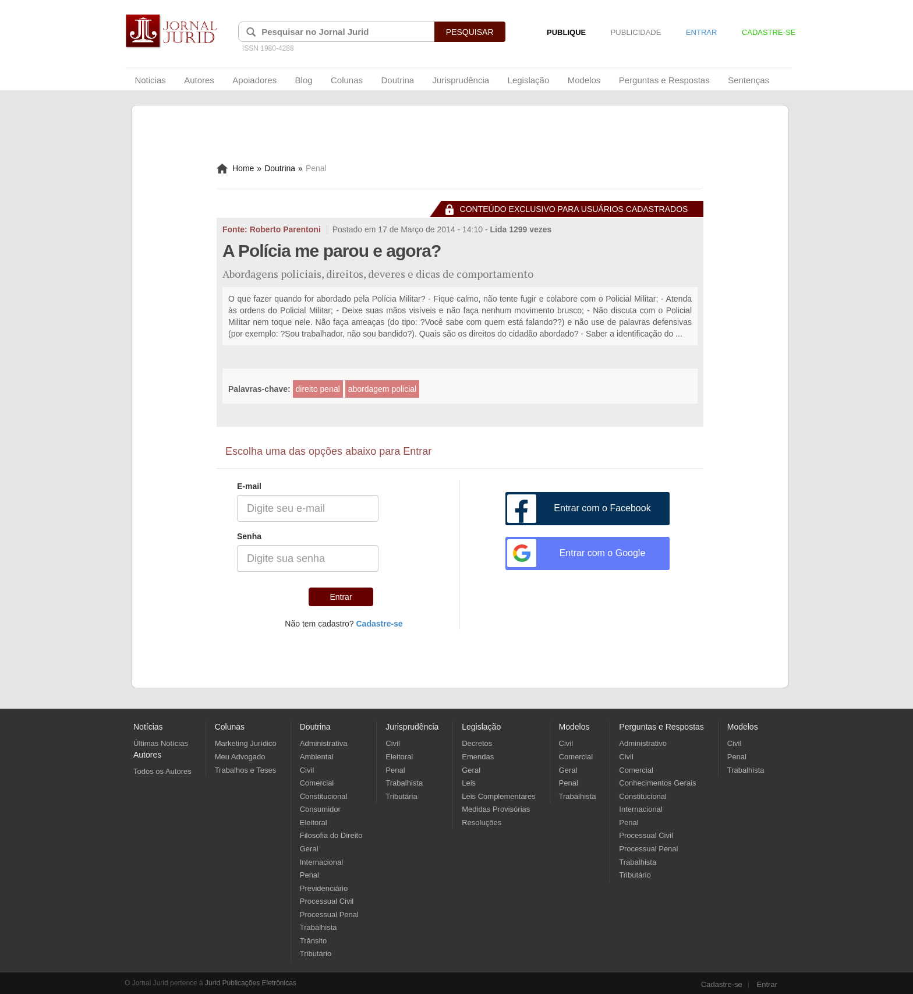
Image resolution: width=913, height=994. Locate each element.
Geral (309, 848)
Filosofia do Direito (331, 835)
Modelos (584, 80)
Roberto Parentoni (285, 229)
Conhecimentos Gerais (657, 783)
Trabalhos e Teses (246, 770)
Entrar (341, 597)
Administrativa (324, 743)
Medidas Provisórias (496, 809)
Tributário (315, 953)
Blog (304, 80)
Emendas (478, 756)
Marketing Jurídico (246, 743)
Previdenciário (324, 888)
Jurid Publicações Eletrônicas (250, 983)
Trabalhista (318, 927)
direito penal (318, 389)
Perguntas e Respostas (664, 80)
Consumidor (320, 809)
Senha (249, 536)
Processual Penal (329, 914)
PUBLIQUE (566, 32)
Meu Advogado (240, 756)
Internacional (321, 862)
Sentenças (748, 80)
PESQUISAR (470, 32)
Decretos (477, 743)
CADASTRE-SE (768, 32)
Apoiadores (254, 80)
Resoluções (481, 822)
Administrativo (643, 743)
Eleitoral (313, 822)
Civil (307, 770)
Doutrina (397, 80)
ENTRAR (701, 32)
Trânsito (313, 940)
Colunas (347, 80)
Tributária (401, 796)
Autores (199, 80)
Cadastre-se (721, 984)
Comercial (317, 783)
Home (235, 168)
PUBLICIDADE (636, 32)
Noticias (150, 80)
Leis (469, 783)
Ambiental (317, 756)
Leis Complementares (498, 796)
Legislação (529, 80)
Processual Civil (326, 901)
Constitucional (324, 796)
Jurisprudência (461, 80)
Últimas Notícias (160, 743)
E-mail (249, 486)
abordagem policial (382, 389)
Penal (309, 875)
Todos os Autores (162, 771)
